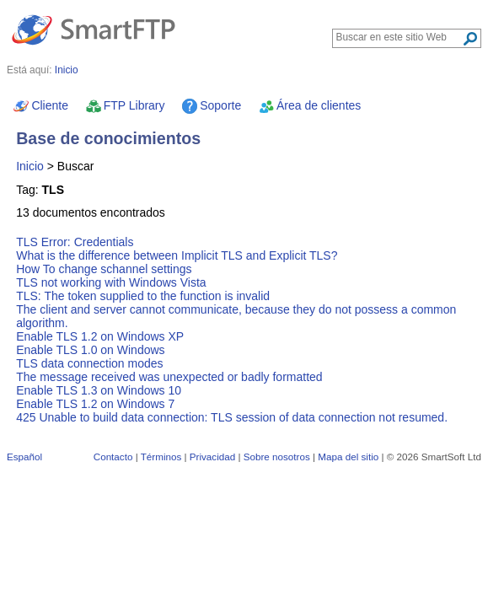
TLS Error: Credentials (74, 242)
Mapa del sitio (348, 456)
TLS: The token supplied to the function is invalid (143, 296)
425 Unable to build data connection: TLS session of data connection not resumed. (232, 417)
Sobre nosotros (277, 456)
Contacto (113, 456)
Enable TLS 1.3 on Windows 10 (98, 390)
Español (24, 456)
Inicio (30, 166)
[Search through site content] (399, 37)
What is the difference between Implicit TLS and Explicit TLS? (176, 255)
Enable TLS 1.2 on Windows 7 (95, 404)
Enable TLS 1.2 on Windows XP (100, 336)
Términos (161, 456)
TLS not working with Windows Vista (111, 282)
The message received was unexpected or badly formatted (169, 377)
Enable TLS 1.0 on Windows (90, 350)
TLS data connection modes (89, 363)
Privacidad (212, 456)
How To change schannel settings (103, 269)
